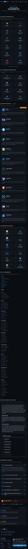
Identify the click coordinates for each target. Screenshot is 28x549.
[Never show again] (26, 538)
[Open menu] (26, 2)
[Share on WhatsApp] (20, 504)
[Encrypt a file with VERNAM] (16, 1)
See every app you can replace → (13, 66)
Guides (2, 547)
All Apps (12, 1)
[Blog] (2, 535)
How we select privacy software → (7, 454)
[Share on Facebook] (13, 504)
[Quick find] (23, 1)
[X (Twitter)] (4, 535)
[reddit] (8, 535)
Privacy (9, 547)
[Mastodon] (6, 535)
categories (6, 541)
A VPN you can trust (7, 449)
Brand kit (9, 546)
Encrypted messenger (7, 444)
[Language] (21, 1)
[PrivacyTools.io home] (5, 1)
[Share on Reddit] (18, 504)
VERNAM (3, 546)
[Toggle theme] (18, 1)
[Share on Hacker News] (16, 504)
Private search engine (7, 441)
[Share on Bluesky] (11, 504)
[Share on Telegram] (22, 504)
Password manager (7, 446)
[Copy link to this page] (3, 504)
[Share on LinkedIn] (14, 504)
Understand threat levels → (23, 507)
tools (2, 541)
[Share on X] (9, 504)
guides (10, 541)
